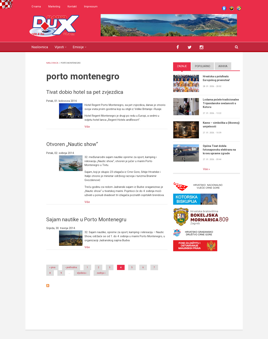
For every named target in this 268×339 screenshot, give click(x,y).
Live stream (224, 8)
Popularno (202, 66)
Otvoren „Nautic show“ (72, 144)
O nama (36, 6)
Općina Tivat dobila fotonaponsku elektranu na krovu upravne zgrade (219, 149)
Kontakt (72, 6)
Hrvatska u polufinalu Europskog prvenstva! (216, 78)
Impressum (91, 6)
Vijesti (59, 47)
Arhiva (223, 66)
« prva (52, 267)
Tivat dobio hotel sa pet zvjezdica (84, 92)
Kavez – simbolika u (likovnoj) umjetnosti (221, 124)
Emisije (78, 47)
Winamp (231, 8)
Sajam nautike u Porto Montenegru (86, 219)
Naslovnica (40, 47)
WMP (239, 8)
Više (87, 126)
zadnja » (101, 273)
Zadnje (182, 66)
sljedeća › (82, 273)
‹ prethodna (71, 267)
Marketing (54, 6)
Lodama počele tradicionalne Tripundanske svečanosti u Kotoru (221, 103)
